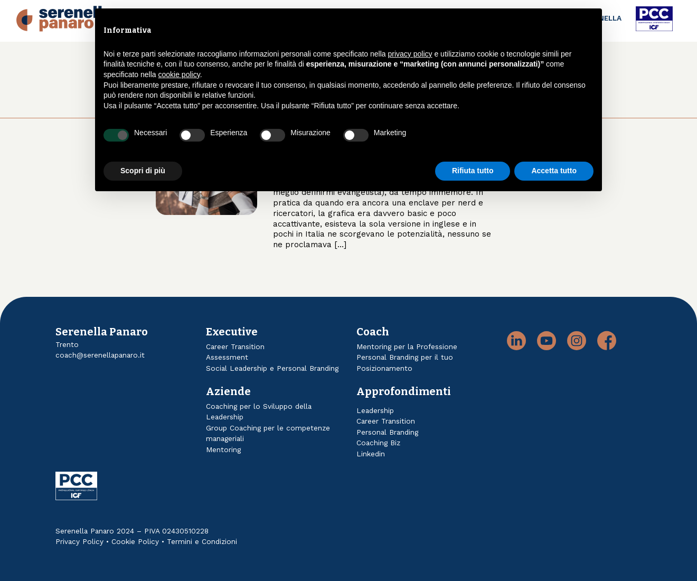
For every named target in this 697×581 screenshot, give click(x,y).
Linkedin (370, 453)
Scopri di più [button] (142, 170)
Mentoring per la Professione (406, 346)
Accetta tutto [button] (554, 170)
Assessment (227, 357)
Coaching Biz (378, 442)
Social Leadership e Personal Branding (272, 368)
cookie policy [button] (179, 74)
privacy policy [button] (410, 54)
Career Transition (235, 346)
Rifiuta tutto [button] (473, 170)
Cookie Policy (135, 541)
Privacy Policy (79, 541)
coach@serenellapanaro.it (100, 355)
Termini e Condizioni (202, 541)
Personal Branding (387, 432)
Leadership (375, 410)
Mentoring (223, 449)
